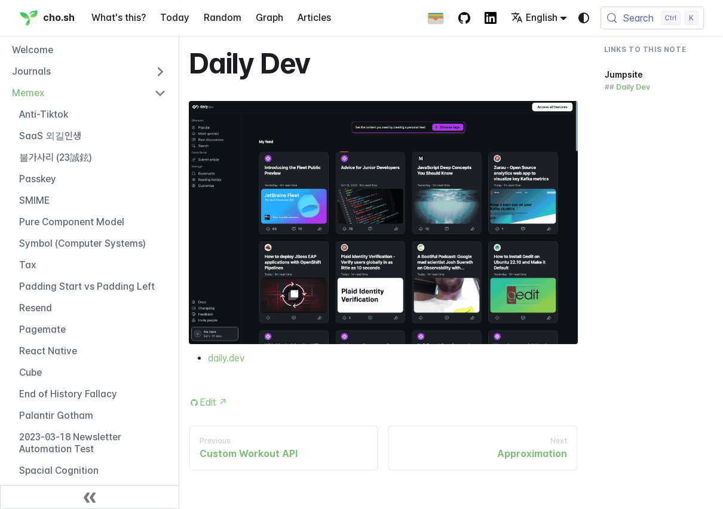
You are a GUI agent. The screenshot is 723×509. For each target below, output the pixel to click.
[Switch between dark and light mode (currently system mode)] (583, 17)
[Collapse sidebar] (89, 497)
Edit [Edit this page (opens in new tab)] (214, 402)
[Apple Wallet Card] (435, 18)
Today (174, 17)
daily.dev (226, 358)
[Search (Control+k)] (652, 18)
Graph (269, 17)
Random (222, 17)
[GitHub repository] (464, 18)
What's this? (118, 17)
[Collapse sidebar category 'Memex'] (160, 93)
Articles (314, 17)
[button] (89, 71)
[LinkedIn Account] (490, 18)
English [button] (534, 17)
